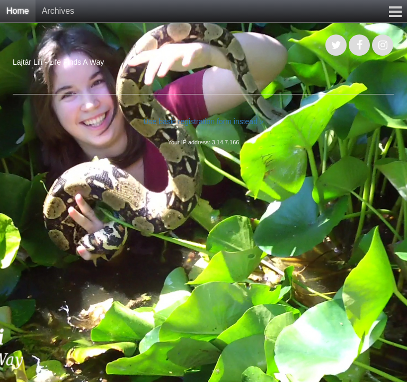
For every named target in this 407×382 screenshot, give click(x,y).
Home (17, 10)
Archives (58, 10)
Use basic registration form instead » (203, 121)
